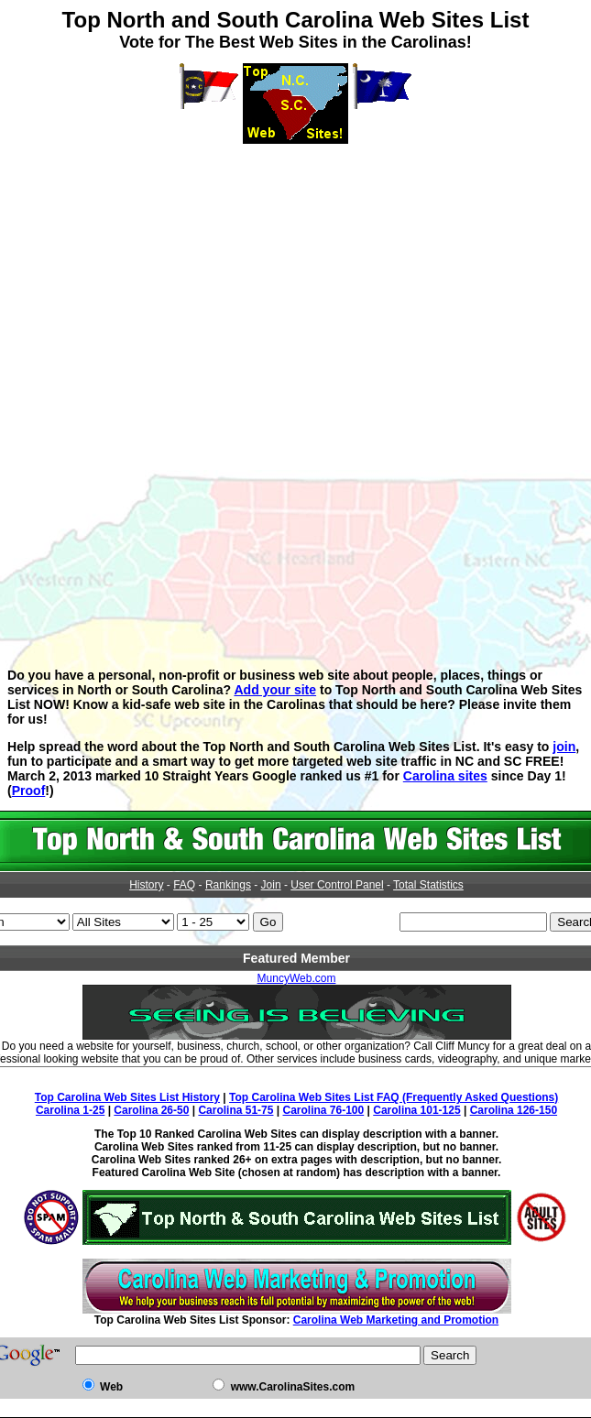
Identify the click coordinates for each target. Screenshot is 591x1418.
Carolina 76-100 (324, 1110)
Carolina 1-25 (70, 1110)
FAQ (184, 884)
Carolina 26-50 (151, 1110)
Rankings (228, 884)
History (146, 884)
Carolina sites (445, 776)
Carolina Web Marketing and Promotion (395, 1320)
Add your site (275, 689)
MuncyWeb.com (296, 978)
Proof (29, 790)
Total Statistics (428, 884)
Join (271, 884)
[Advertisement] (295, 272)
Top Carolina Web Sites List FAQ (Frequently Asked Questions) (393, 1097)
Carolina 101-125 (416, 1110)
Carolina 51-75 (235, 1110)
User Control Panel (336, 884)
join (564, 746)
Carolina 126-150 (513, 1110)
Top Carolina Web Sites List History (127, 1097)
